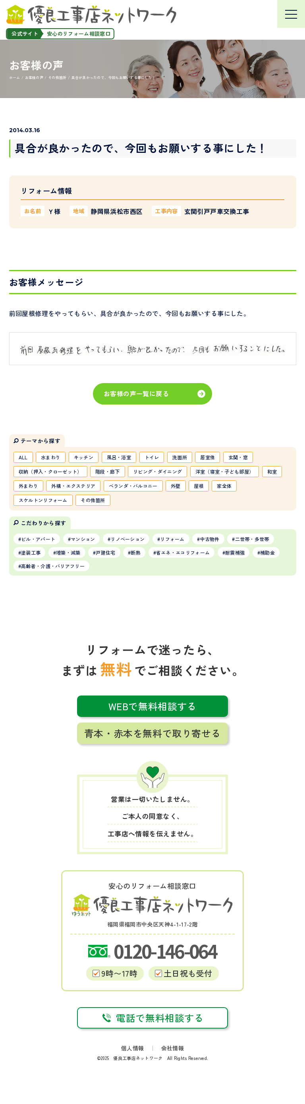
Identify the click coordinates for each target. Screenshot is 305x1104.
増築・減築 (68, 552)
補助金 (267, 552)
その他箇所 (93, 500)
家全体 (224, 485)
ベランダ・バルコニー (133, 485)
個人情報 (132, 1048)
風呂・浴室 (119, 457)
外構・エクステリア (73, 485)
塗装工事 (31, 552)
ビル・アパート (38, 539)
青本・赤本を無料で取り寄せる (152, 733)
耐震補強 (235, 552)
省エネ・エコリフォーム (183, 552)
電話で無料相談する (152, 1018)
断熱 (136, 552)
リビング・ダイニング (157, 471)
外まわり (28, 485)
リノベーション (127, 539)
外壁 (176, 485)
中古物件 (210, 539)
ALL (23, 457)
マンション (83, 539)
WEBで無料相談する (152, 706)
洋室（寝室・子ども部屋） (224, 471)
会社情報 (172, 1048)
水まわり (50, 457)
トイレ (152, 457)
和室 (272, 471)
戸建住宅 (105, 552)
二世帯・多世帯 (252, 539)
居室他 (207, 457)
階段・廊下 (107, 471)
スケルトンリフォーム (43, 500)
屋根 (199, 485)
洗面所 (179, 457)
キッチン (83, 457)
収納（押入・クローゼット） (50, 471)
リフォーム (172, 539)
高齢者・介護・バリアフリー (53, 566)
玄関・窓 (238, 457)
